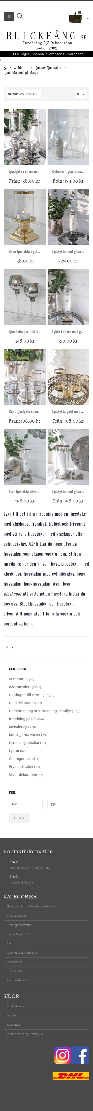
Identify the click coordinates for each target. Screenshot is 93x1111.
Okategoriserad (22, 758)
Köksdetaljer (19, 726)
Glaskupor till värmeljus (28, 694)
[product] (25, 137)
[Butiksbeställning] (23, 94)
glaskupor (13, 593)
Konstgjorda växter (25, 734)
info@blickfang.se (21, 882)
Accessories (18, 678)
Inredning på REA (23, 718)
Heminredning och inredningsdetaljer (40, 710)
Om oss (12, 1015)
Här (31, 543)
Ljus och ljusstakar (24, 742)
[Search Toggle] (20, 16)
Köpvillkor (13, 1024)
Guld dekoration (22, 702)
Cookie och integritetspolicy (25, 1034)
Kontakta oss (15, 1006)
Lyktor (14, 750)
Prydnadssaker (21, 766)
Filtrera (19, 818)
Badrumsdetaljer (23, 686)
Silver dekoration (23, 774)
